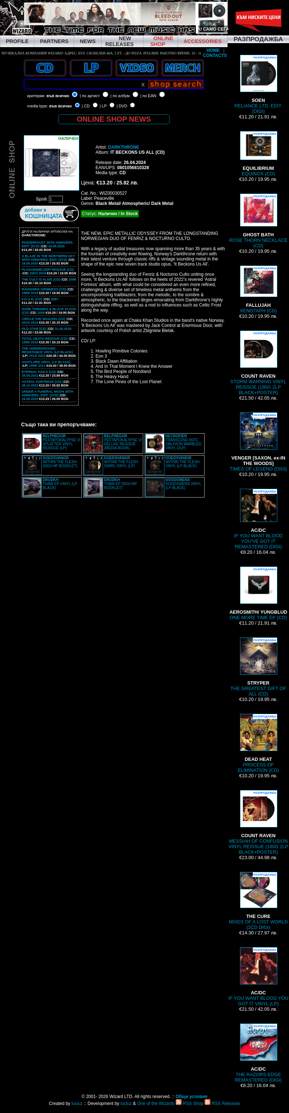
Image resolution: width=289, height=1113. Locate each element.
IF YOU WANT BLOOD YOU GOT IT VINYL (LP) (258, 976)
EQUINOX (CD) (258, 153)
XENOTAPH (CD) (258, 289)
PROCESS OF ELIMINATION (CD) (258, 743)
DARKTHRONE (123, 147)
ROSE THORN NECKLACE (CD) (258, 221)
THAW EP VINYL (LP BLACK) (60, 484)
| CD (86, 106)
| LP (103, 106)
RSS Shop (189, 1103)
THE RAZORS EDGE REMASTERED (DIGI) (258, 1053)
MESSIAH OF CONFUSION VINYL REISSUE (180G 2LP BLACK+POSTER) (258, 822)
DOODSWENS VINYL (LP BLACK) (183, 484)
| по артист (90, 96)
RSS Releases (222, 1103)
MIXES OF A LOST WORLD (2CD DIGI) (258, 901)
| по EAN (148, 96)
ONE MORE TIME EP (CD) (258, 593)
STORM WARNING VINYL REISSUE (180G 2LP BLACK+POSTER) (258, 363)
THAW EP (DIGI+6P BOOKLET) (120, 484)
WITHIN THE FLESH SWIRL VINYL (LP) (121, 462)
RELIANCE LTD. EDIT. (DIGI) (258, 84)
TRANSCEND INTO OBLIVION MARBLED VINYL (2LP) (183, 442)
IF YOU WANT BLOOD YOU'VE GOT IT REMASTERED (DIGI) (258, 519)
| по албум (120, 96)
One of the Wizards (156, 1103)
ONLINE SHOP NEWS (114, 119)
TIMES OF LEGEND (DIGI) (258, 442)
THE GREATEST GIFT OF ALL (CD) (258, 667)
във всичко (57, 96)
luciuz (77, 1103)
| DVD (122, 106)
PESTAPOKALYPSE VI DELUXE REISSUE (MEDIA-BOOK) (123, 442)
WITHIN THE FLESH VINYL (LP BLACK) (182, 462)
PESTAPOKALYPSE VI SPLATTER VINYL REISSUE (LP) (62, 442)
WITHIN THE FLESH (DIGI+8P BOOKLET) (60, 462)
